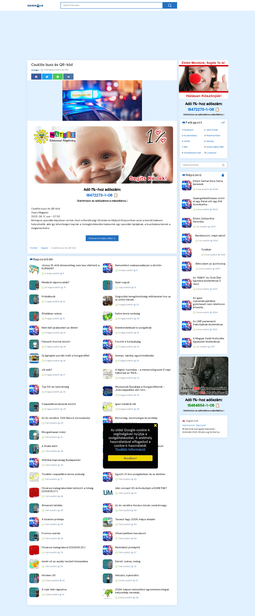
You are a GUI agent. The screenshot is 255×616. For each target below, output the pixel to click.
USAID (187, 141)
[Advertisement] (127, 36)
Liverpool (211, 152)
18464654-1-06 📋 (204, 405)
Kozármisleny (190, 135)
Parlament (188, 129)
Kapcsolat (201, 425)
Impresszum (188, 425)
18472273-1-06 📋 (102, 195)
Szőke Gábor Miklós (216, 147)
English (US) (190, 420)
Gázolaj (210, 141)
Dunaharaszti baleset (194, 152)
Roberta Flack (213, 135)
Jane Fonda (212, 129)
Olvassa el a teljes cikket (102, 238)
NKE (186, 147)
